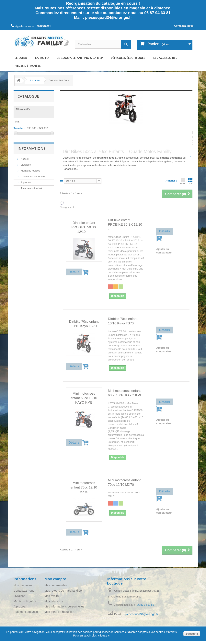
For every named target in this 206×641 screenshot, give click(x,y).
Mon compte (55, 579)
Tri (61, 180)
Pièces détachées (28, 65)
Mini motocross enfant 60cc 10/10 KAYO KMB (84, 398)
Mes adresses (53, 601)
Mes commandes (55, 585)
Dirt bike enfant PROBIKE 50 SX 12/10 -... (83, 227)
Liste (190, 181)
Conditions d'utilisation (33, 176)
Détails (67, 172)
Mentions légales (30, 170)
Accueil (24, 158)
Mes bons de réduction (59, 611)
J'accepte (192, 633)
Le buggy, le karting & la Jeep (80, 58)
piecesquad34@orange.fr (108, 17)
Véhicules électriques (128, 58)
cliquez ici (103, 635)
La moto (42, 58)
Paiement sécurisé (31, 188)
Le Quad (21, 58)
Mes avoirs (51, 595)
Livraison (25, 164)
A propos (25, 182)
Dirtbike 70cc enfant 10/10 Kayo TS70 (83, 324)
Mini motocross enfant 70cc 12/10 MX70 (84, 487)
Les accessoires (165, 58)
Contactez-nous (184, 25)
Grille (182, 181)
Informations (31, 148)
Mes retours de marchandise (63, 590)
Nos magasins (23, 585)
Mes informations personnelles (64, 606)
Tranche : (19, 128)
